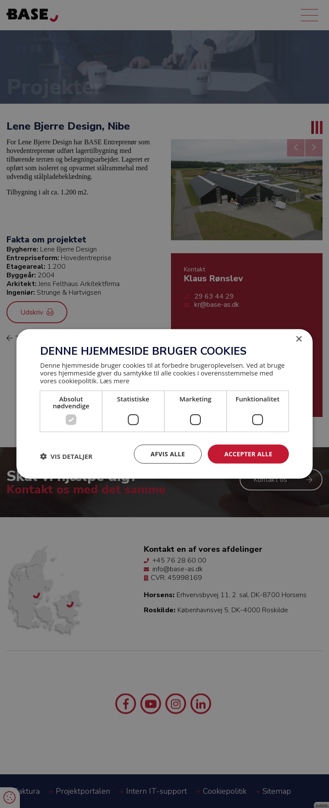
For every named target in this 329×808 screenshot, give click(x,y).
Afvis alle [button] (168, 453)
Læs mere (115, 380)
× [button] (298, 339)
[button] (66, 456)
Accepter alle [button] (248, 453)
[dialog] (164, 404)
